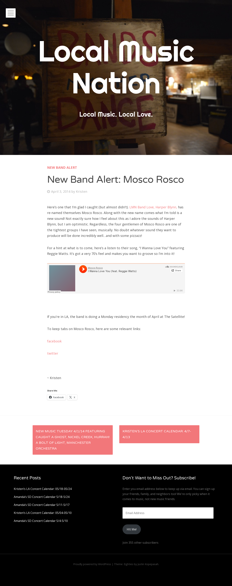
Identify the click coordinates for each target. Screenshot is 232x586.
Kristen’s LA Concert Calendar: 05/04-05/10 (43, 513)
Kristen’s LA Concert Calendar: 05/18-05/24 (43, 489)
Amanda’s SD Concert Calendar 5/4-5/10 (41, 521)
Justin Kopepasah (148, 564)
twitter (53, 353)
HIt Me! (131, 529)
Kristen (81, 191)
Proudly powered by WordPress (92, 564)
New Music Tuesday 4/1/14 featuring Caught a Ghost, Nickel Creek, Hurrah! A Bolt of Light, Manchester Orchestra (72, 439)
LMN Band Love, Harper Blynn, (153, 207)
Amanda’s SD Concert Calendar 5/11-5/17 (41, 505)
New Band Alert (62, 167)
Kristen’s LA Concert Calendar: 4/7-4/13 (157, 434)
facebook (54, 341)
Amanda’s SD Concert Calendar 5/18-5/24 (41, 497)
